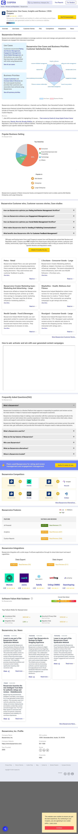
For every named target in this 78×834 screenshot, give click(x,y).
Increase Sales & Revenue (12, 81)
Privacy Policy (8, 765)
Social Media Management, (13, 55)
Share (5, 671)
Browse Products (54, 765)
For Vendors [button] (71, 2)
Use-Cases (15, 29)
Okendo (12, 121)
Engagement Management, (12, 53)
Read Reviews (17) (55, 525)
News (72, 29)
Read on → (33, 279)
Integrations (62, 29)
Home (2, 6)
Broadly (24, 121)
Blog (37, 765)
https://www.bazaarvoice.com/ (12, 744)
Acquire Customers (10, 79)
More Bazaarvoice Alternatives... (65, 503)
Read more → (20, 671)
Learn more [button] (53, 823)
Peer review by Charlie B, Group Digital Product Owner (56, 118)
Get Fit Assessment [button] (67, 17)
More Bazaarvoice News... (67, 724)
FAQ (40, 29)
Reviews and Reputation (12, 6)
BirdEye (29, 121)
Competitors (50, 29)
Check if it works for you (39, 250)
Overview (5, 29)
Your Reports (59, 2)
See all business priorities (12, 92)
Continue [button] (59, 828)
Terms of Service (19, 765)
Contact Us (44, 765)
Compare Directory (66, 765)
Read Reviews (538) (55, 538)
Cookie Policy (30, 765)
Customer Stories (29, 29)
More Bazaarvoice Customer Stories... (64, 337)
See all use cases (9, 64)
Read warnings (46, 618)
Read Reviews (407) (55, 532)
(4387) (20, 16)
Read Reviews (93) (25, 564)
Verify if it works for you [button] (65, 461)
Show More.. (7, 275)
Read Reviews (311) (61, 564)
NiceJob (18, 121)
